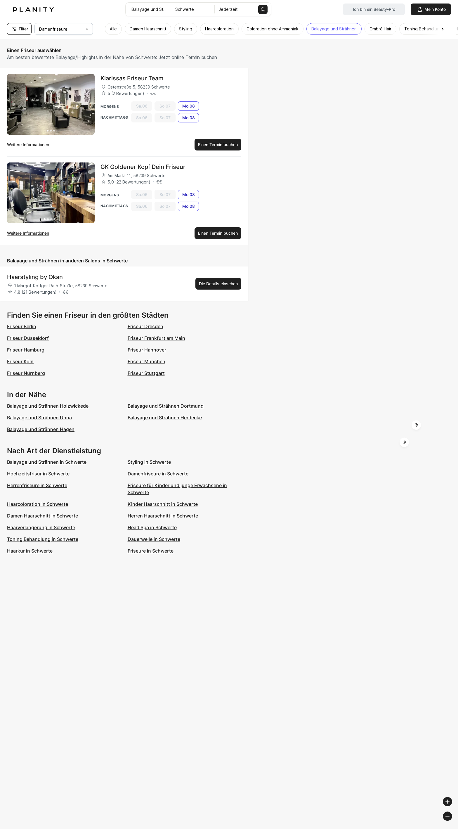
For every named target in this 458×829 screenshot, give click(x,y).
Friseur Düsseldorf (28, 338)
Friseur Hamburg (25, 350)
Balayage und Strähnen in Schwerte (46, 462)
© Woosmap (348, 826)
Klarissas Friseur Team (132, 78)
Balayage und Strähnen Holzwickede (48, 406)
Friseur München (146, 361)
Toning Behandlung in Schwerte (42, 539)
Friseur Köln (20, 361)
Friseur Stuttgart (146, 373)
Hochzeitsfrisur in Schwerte (38, 474)
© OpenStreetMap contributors (426, 826)
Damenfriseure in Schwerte (158, 474)
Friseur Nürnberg (26, 373)
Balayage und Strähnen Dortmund (166, 406)
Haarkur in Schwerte (30, 551)
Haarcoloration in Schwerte (37, 504)
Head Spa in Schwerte (152, 527)
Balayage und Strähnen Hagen (40, 429)
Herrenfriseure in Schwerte (37, 485)
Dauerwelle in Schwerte (154, 539)
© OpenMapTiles (377, 826)
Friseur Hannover (147, 350)
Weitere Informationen (28, 144)
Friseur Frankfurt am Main (156, 338)
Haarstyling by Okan (35, 277)
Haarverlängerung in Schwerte (41, 527)
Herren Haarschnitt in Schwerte (163, 516)
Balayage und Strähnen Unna (39, 417)
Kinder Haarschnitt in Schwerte (163, 504)
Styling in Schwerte (149, 462)
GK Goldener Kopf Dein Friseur (142, 166)
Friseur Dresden (145, 326)
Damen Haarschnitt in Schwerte (42, 516)
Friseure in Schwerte (151, 551)
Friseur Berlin (21, 326)
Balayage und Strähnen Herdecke (165, 417)
